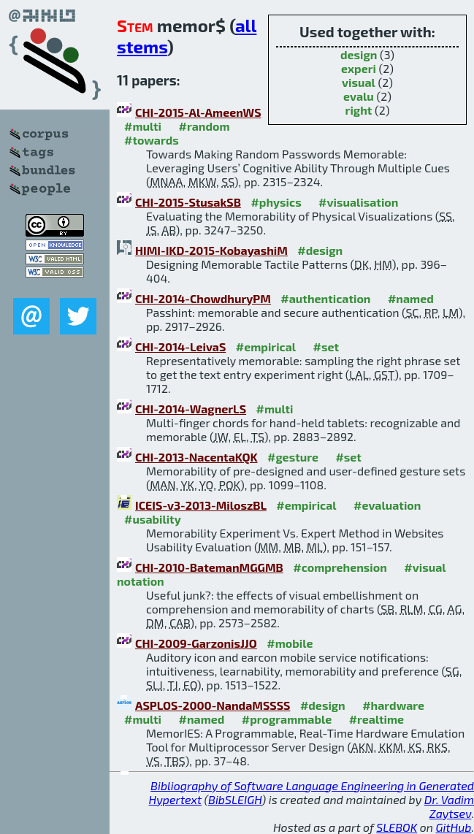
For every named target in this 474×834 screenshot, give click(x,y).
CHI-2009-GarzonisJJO (196, 643)
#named (411, 298)
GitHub (454, 827)
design (358, 54)
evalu (358, 96)
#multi (142, 126)
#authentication (325, 298)
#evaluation (387, 505)
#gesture (292, 457)
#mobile (290, 643)
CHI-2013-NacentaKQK (196, 457)
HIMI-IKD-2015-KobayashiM (211, 250)
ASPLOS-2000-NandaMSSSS (212, 705)
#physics (276, 202)
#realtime (376, 719)
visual (358, 82)
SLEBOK (396, 827)
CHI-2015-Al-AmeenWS (198, 112)
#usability (152, 519)
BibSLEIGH (234, 799)
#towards (151, 140)
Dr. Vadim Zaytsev (449, 806)
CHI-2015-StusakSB (188, 202)
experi (358, 68)
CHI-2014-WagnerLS (190, 409)
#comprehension (340, 567)
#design (320, 250)
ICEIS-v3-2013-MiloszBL (201, 505)
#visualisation (358, 202)
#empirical (266, 346)
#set (326, 346)
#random (203, 126)
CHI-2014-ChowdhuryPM (203, 298)
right (358, 110)
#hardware (393, 705)
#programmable (287, 719)
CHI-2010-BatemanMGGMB (209, 567)
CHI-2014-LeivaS (180, 346)
